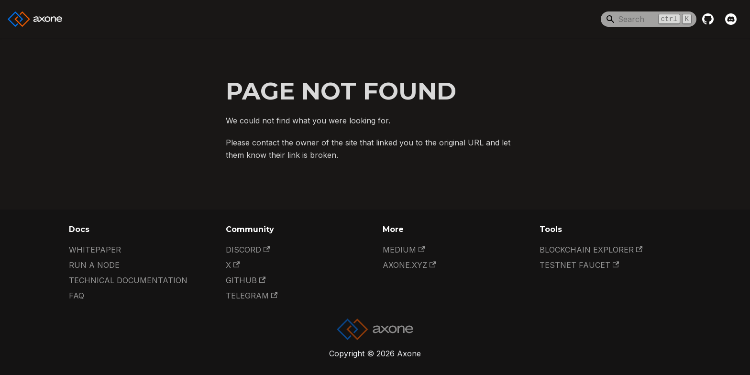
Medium (404, 249)
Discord (248, 249)
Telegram (251, 295)
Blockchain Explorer (591, 249)
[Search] (648, 19)
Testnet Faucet (579, 265)
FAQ (76, 295)
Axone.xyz (409, 265)
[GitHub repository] (708, 19)
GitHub (245, 280)
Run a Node (94, 265)
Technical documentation (128, 280)
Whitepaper (95, 249)
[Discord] (731, 19)
